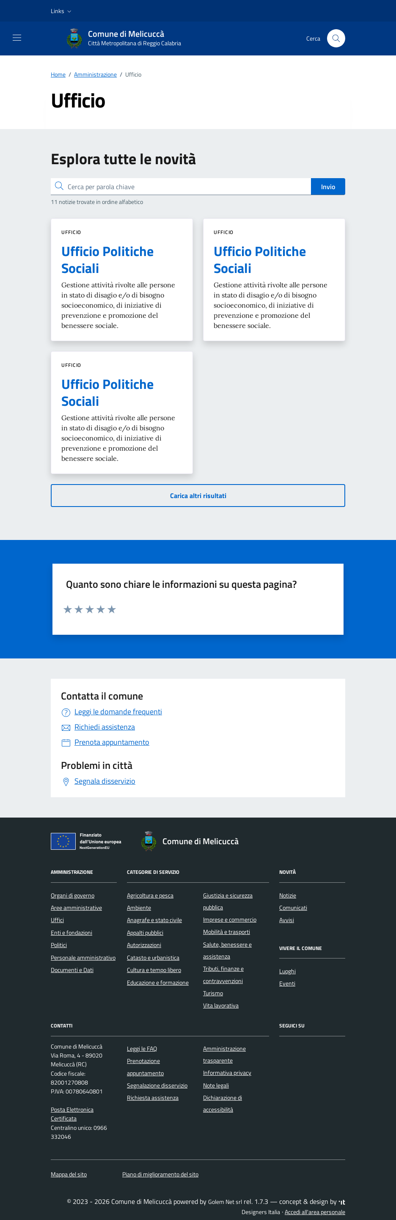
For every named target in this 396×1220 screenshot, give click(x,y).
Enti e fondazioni (71, 932)
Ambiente (139, 907)
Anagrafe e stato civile (154, 920)
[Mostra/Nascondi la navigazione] (17, 38)
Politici (59, 945)
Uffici (57, 920)
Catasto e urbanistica (153, 957)
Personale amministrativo (83, 957)
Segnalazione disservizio (157, 1085)
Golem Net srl (225, 1201)
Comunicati (293, 907)
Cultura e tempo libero (154, 970)
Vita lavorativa (221, 1005)
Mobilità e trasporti (226, 931)
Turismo (213, 993)
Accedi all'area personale (315, 1212)
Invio (328, 187)
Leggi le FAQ (142, 1048)
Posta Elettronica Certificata (72, 1114)
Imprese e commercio (229, 919)
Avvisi (286, 920)
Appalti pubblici (145, 932)
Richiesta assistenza (153, 1097)
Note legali (216, 1085)
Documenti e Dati (72, 970)
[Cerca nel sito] (336, 38)
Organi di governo (72, 895)
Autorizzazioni (144, 945)
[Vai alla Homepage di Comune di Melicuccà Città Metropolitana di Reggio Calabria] (127, 38)
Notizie (287, 895)
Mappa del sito (69, 1174)
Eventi (287, 983)
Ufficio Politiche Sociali (107, 259)
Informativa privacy (227, 1072)
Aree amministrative (76, 907)
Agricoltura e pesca (150, 895)
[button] (62, 11)
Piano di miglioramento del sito (160, 1174)
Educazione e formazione (158, 982)
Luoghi (287, 971)
